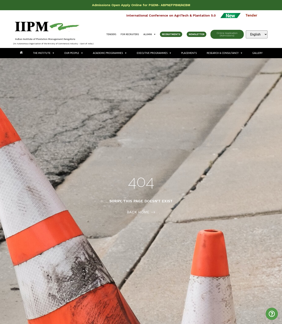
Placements (189, 53)
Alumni (149, 34)
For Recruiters (130, 34)
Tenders (111, 34)
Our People (73, 53)
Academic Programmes (110, 53)
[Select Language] (256, 34)
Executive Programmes (154, 53)
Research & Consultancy (224, 53)
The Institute (43, 53)
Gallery (257, 53)
